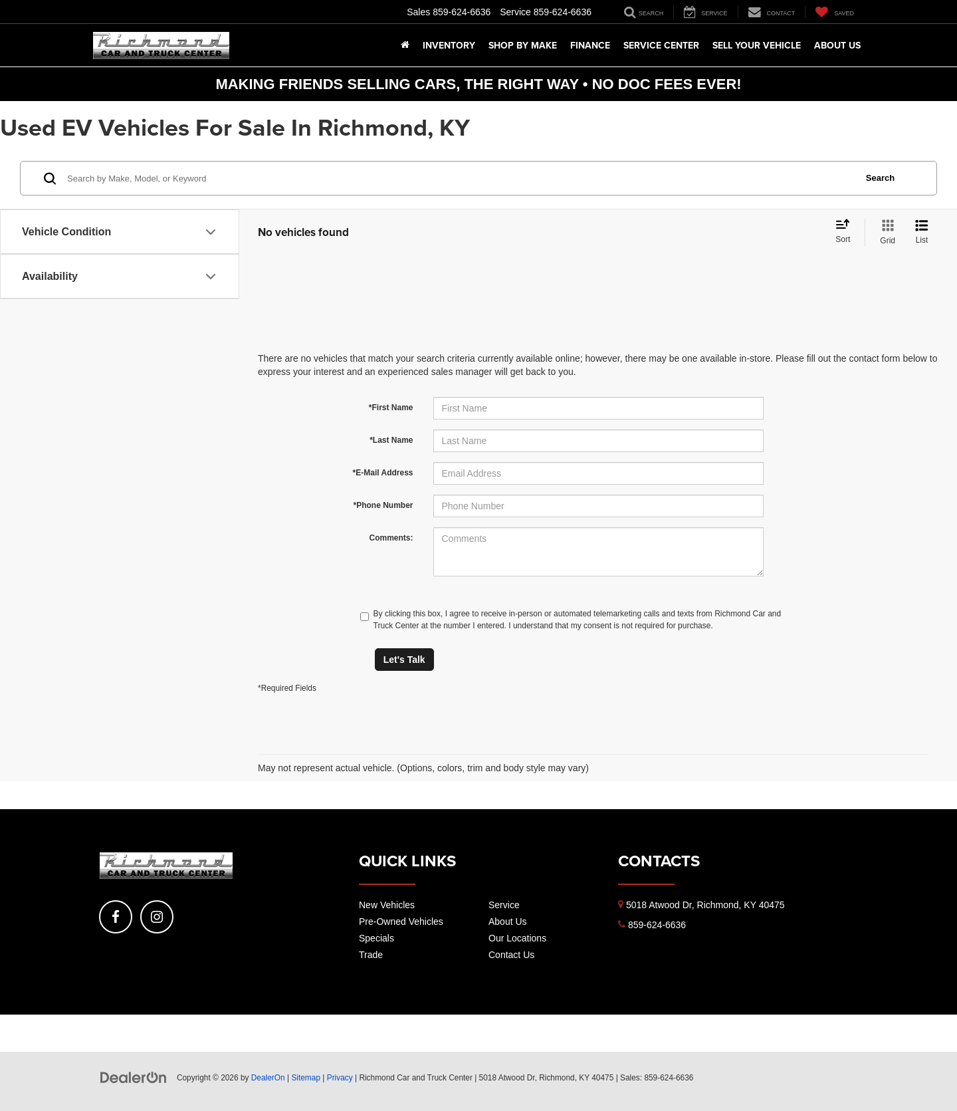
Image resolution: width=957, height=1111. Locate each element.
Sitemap (305, 1077)
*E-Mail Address (383, 472)
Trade (371, 954)
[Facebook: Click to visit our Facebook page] (115, 916)
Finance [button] (590, 45)
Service (504, 905)
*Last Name (391, 440)
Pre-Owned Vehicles (401, 921)
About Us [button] (837, 45)
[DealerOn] (133, 1077)
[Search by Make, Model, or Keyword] (459, 178)
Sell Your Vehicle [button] (756, 45)
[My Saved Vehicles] (834, 12)
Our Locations (517, 938)
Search (880, 178)
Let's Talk (404, 659)
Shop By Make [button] (522, 45)
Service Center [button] (661, 45)
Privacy (340, 1077)
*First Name (391, 407)
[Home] (405, 45)
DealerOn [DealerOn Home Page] (268, 1077)
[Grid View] (885, 233)
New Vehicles (387, 905)
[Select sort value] (847, 232)
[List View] (921, 233)
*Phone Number (383, 505)
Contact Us (511, 954)
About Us (507, 921)
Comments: (391, 538)
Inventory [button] (449, 45)
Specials (376, 938)
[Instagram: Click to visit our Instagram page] (157, 916)
